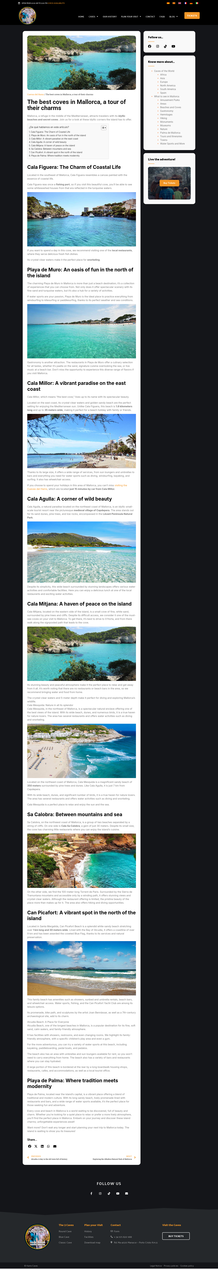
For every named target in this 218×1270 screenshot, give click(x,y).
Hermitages (166, 114)
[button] (29, 1146)
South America (168, 89)
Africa (163, 74)
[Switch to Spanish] (168, 3)
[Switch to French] (185, 3)
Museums (165, 125)
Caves (93, 16)
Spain (163, 92)
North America (167, 85)
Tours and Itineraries (171, 136)
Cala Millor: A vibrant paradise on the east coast (54, 138)
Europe (164, 81)
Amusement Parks (170, 100)
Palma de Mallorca (170, 132)
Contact (150, 16)
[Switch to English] (180, 3)
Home (81, 16)
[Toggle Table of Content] (102, 127)
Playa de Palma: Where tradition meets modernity (55, 155)
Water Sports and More (172, 143)
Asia (162, 78)
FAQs (162, 16)
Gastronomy (166, 111)
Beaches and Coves (170, 107)
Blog (173, 16)
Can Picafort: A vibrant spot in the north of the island (56, 152)
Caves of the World (164, 71)
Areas (163, 103)
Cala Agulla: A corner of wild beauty (48, 142)
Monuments (166, 121)
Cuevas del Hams (35, 94)
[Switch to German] (191, 3)
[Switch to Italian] (197, 3)
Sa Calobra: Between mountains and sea (51, 148)
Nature (163, 129)
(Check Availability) (56, 3)
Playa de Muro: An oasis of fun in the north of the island (58, 135)
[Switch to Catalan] (174, 3)
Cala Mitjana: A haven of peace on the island (53, 145)
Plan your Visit (131, 16)
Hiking (163, 118)
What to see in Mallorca (166, 96)
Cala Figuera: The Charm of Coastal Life (50, 132)
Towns (163, 140)
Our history (110, 16)
